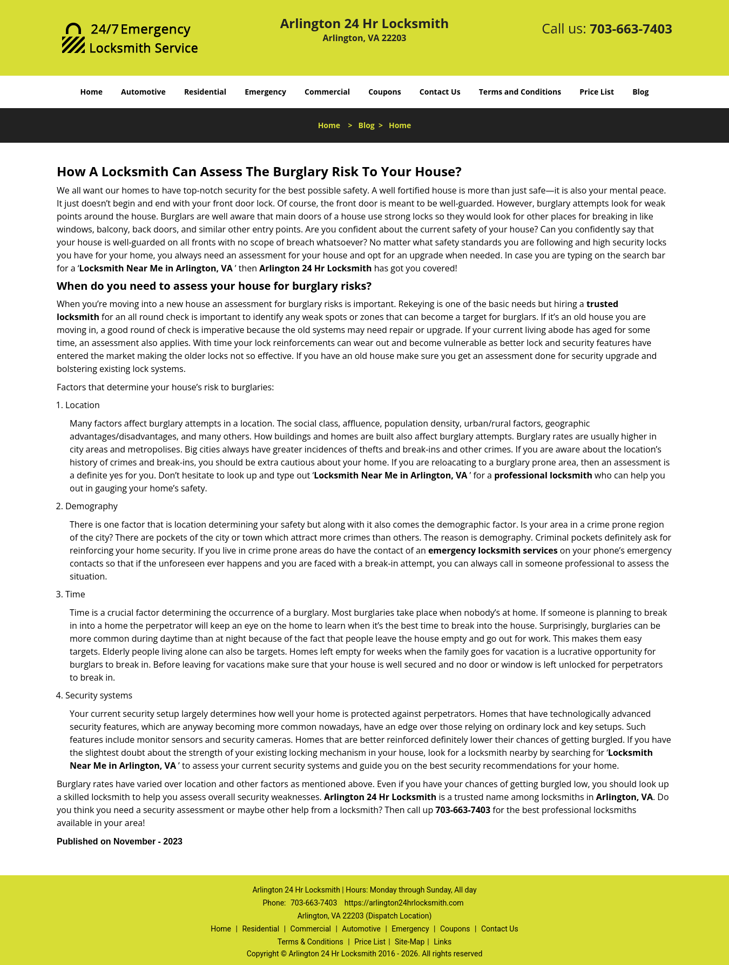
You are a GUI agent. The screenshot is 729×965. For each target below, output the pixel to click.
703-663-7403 (631, 28)
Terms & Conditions (310, 941)
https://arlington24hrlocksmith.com (404, 903)
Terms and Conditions (520, 91)
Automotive (143, 91)
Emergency (265, 91)
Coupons (384, 91)
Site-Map (409, 941)
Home (91, 91)
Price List (596, 91)
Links (442, 941)
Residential (205, 91)
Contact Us (440, 91)
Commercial (327, 91)
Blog (640, 91)
